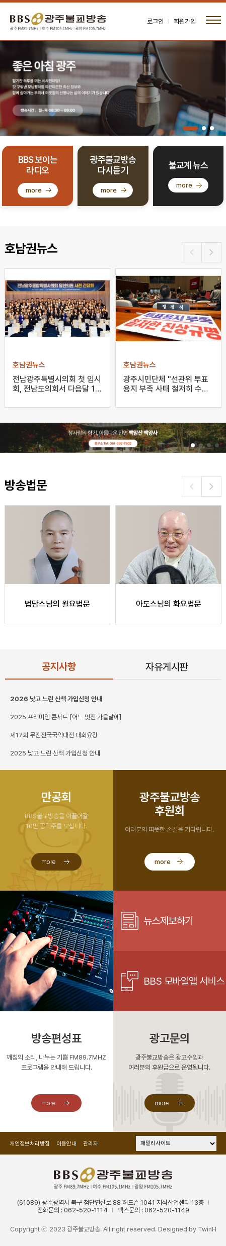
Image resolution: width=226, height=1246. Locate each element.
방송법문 (26, 485)
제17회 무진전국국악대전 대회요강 (54, 735)
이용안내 (66, 1143)
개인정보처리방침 (30, 1143)
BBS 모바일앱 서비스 (183, 981)
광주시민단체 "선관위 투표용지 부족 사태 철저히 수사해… (166, 384)
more (34, 190)
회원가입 (185, 21)
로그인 (155, 21)
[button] (190, 128)
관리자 (90, 1143)
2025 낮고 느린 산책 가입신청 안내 (55, 753)
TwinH (207, 1229)
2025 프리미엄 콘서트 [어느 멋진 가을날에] (65, 717)
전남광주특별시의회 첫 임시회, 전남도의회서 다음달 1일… (57, 384)
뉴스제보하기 (168, 921)
